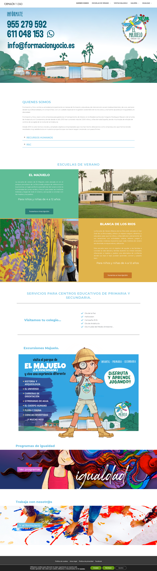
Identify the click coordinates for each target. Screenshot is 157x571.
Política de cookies (61, 561)
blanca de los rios (117, 224)
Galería (134, 3)
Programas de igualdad (35, 446)
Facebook (98, 561)
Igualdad (146, 3)
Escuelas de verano (100, 3)
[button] (78, 138)
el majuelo (39, 175)
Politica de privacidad (86, 561)
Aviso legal (73, 561)
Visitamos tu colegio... (42, 320)
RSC (29, 144)
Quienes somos (82, 3)
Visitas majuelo (120, 3)
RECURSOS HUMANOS (40, 137)
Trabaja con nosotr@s (34, 502)
